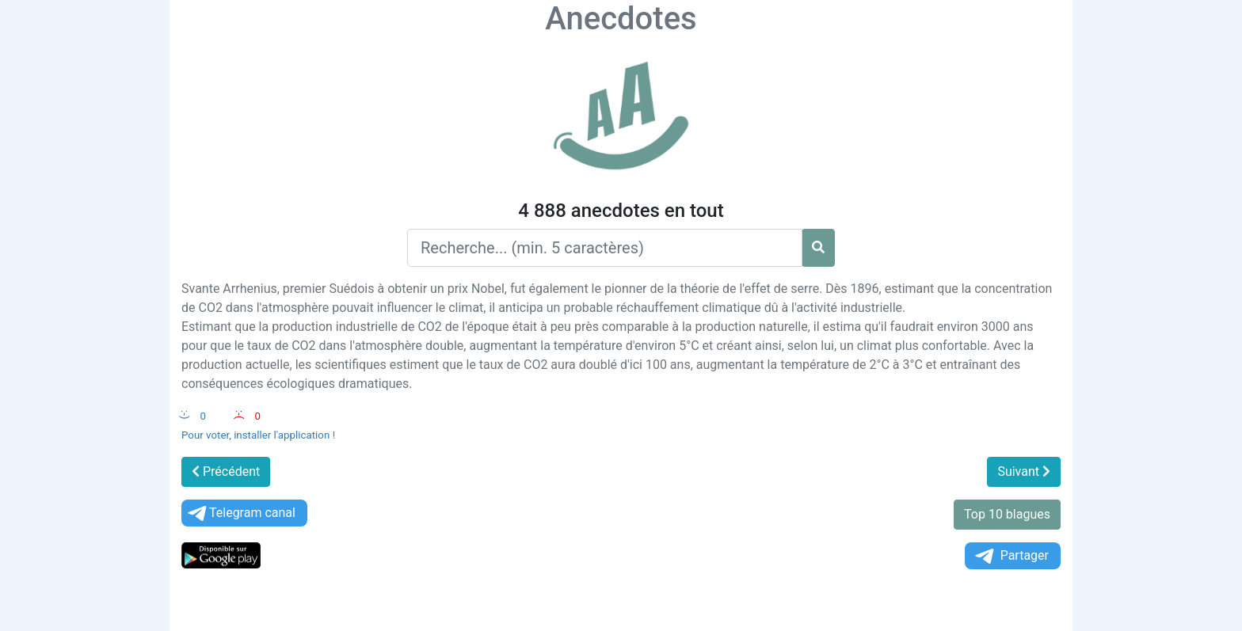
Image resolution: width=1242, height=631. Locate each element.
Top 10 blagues (1007, 514)
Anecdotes (620, 18)
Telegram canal (240, 513)
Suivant (1023, 471)
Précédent (226, 471)
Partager (1011, 556)
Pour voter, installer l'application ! (258, 435)
